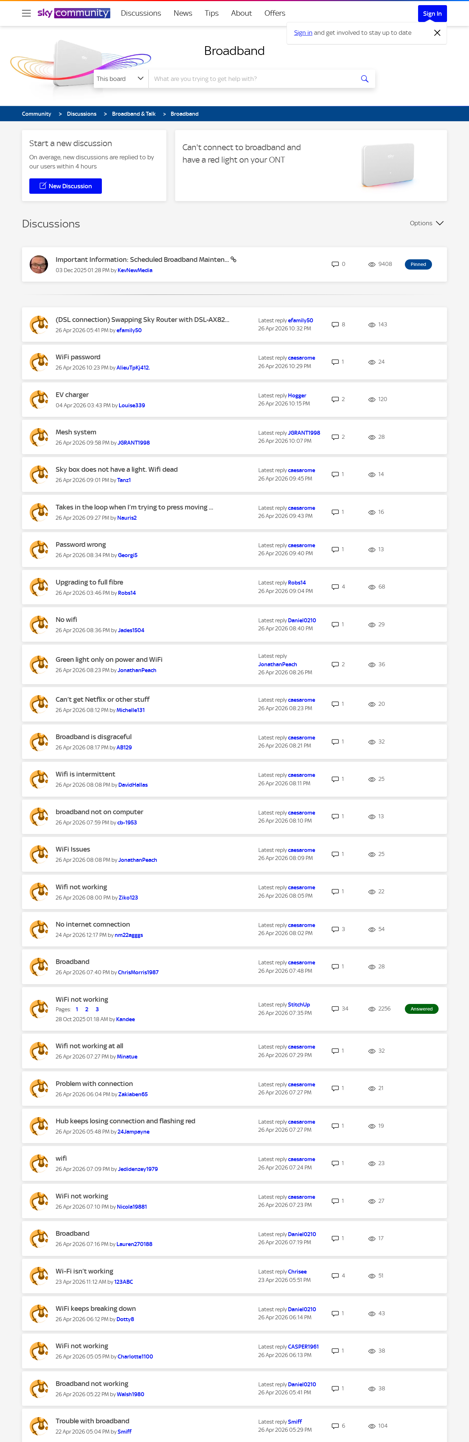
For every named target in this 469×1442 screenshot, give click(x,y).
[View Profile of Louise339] (132, 405)
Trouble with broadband (92, 1421)
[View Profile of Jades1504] (131, 630)
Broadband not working (92, 1383)
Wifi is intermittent (85, 774)
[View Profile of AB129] (124, 747)
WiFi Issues (73, 849)
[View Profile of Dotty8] (125, 1319)
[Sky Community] (74, 13)
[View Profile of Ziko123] (128, 897)
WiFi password (78, 357)
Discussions (141, 13)
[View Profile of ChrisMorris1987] (138, 972)
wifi (61, 1158)
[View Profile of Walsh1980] (130, 1394)
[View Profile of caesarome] (301, 358)
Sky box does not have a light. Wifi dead (117, 469)
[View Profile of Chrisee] (297, 1271)
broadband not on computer (99, 812)
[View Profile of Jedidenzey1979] (138, 1169)
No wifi (66, 619)
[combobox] (250, 79)
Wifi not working (81, 887)
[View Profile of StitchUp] (299, 1004)
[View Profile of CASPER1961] (303, 1346)
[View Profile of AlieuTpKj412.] (133, 367)
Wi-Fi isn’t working (84, 1271)
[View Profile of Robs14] (127, 593)
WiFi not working (82, 999)
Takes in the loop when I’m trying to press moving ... (134, 507)
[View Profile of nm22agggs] (129, 935)
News (183, 13)
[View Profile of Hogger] (297, 395)
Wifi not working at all (89, 1046)
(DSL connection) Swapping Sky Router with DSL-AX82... (142, 319)
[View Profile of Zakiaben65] (133, 1094)
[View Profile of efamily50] (129, 330)
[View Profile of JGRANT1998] (134, 443)
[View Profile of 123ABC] (123, 1282)
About (241, 13)
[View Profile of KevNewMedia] (135, 270)
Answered (422, 1009)
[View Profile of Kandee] (125, 1019)
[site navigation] (26, 13)
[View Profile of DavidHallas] (133, 785)
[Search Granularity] (121, 79)
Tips (212, 13)
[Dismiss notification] (437, 33)
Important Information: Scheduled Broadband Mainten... (143, 259)
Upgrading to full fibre (89, 582)
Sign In (432, 13)
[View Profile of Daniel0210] (302, 620)
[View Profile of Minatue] (127, 1056)
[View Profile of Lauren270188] (134, 1244)
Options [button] (421, 223)
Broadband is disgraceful (94, 737)
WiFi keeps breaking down (96, 1308)
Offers (275, 13)
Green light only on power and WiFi (109, 659)
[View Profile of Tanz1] (124, 480)
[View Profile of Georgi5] (127, 555)
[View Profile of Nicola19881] (132, 1207)
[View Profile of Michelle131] (131, 710)
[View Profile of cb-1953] (127, 822)
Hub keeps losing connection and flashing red (125, 1121)
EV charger (72, 394)
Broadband (234, 50)
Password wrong (81, 544)
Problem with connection (94, 1083)
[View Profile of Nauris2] (127, 518)
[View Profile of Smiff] (125, 1431)
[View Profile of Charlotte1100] (135, 1356)
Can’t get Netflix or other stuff (102, 699)
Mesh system (76, 432)
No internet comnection (93, 924)
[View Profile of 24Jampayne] (133, 1131)
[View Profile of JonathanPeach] (137, 670)
